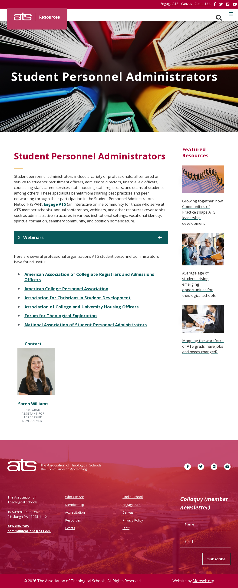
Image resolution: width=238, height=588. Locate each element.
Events (70, 528)
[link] (215, 4)
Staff (125, 528)
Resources (73, 520)
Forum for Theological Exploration (60, 315)
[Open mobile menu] (231, 14)
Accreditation (75, 512)
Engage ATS (55, 204)
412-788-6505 (18, 526)
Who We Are (74, 497)
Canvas (127, 512)
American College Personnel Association (66, 288)
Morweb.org (203, 580)
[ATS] (37, 15)
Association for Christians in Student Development (77, 298)
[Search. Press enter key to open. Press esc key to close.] (219, 18)
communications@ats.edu (29, 531)
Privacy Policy (132, 520)
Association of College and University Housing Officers (81, 307)
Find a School (132, 497)
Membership (74, 504)
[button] (33, 386)
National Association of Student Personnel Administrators (85, 324)
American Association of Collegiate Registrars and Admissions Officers (89, 277)
